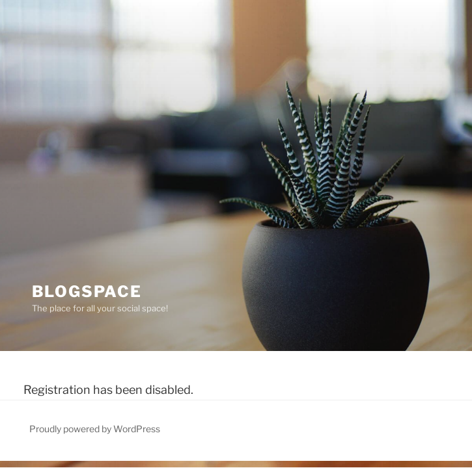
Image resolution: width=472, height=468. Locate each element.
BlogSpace (87, 291)
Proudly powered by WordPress (94, 428)
